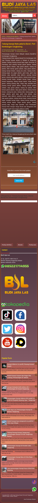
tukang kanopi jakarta (22, 51)
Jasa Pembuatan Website (30, 499)
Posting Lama (32, 244)
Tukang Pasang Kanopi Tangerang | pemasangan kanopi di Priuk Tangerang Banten (19, 434)
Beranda (20, 244)
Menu (4, 16)
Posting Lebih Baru (7, 244)
